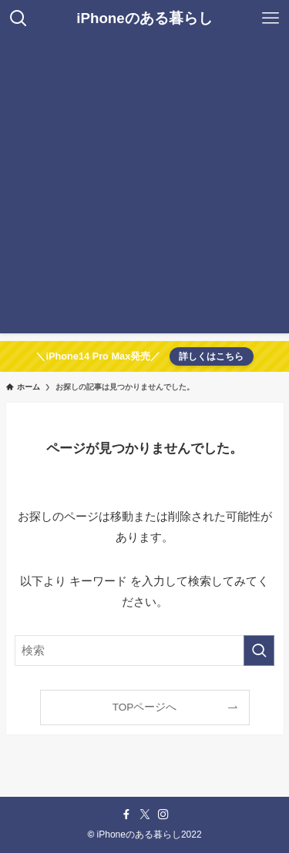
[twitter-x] (145, 814)
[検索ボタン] (18, 18)
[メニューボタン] (270, 18)
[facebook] (126, 814)
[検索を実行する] (259, 650)
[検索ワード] (145, 650)
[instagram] (163, 814)
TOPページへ (145, 707)
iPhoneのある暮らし (144, 19)
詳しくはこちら (211, 356)
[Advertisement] (144, 189)
